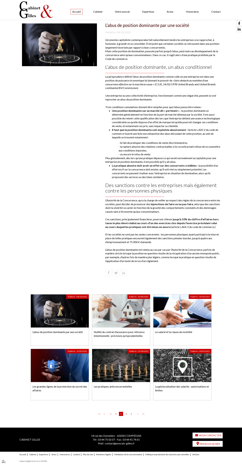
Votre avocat (122, 11)
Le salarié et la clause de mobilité (173, 331)
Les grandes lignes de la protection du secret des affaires (59, 388)
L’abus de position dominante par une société (57, 331)
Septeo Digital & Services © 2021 (33, 461)
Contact (216, 11)
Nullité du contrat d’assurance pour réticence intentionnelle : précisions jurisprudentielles (119, 333)
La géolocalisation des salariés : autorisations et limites (182, 388)
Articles (195, 454)
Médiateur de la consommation (128, 454)
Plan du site (88, 454)
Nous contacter (210, 435)
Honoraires (192, 11)
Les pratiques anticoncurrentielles (113, 386)
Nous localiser (210, 443)
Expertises (148, 11)
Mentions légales (103, 454)
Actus (170, 11)
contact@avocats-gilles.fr (120, 443)
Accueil (76, 11)
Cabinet (97, 11)
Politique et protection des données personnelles (167, 454)
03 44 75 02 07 (106, 439)
